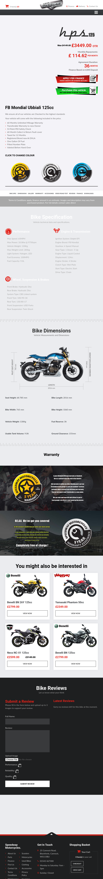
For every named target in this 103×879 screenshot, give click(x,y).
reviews (72, 193)
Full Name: (10, 716)
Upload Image (11, 755)
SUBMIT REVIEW (27, 784)
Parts (10, 857)
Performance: (11, 764)
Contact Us (92, 6)
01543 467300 (47, 861)
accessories (49, 193)
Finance (70, 6)
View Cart (77, 870)
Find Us (11, 864)
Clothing (25, 864)
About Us (12, 853)
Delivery (80, 6)
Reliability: (10, 770)
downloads (88, 193)
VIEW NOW (27, 613)
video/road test (61, 193)
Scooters (25, 853)
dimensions (22, 193)
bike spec (13, 193)
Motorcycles (27, 857)
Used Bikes (26, 861)
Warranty (39, 193)
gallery (31, 193)
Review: (8, 728)
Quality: (9, 776)
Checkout (77, 864)
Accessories (27, 868)
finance (80, 193)
